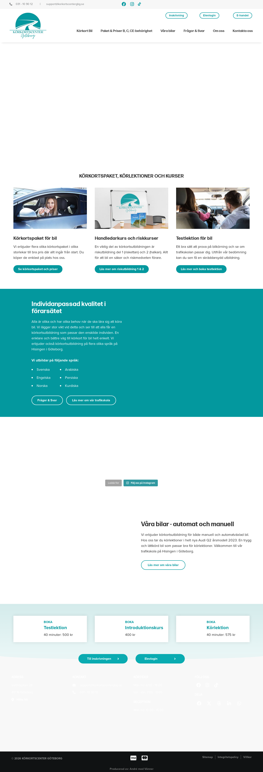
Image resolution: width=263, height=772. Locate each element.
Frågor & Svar (194, 31)
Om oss (218, 31)
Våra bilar (168, 31)
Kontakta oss (243, 31)
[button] (199, 703)
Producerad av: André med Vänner (131, 769)
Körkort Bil (84, 31)
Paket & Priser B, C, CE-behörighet (126, 31)
